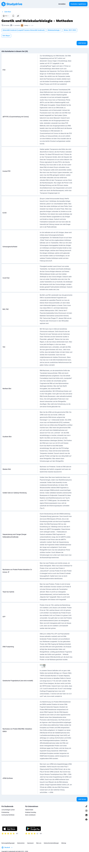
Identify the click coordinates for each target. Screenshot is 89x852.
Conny (26, 25)
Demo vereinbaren (30, 811)
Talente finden (29, 806)
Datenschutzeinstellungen (51, 839)
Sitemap (63, 839)
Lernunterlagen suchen (8, 806)
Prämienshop (5, 808)
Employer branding (30, 808)
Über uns (38, 839)
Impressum (30, 839)
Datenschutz (21, 839)
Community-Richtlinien (7, 811)
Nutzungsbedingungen (8, 839)
